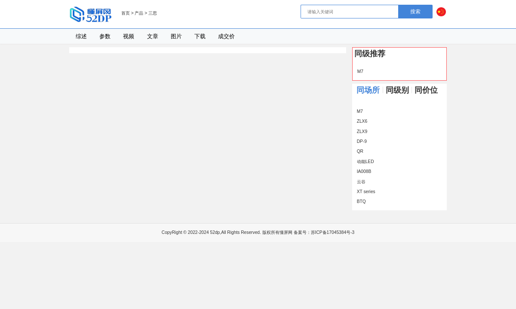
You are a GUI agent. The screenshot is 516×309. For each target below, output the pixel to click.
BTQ (360, 201)
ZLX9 (360, 131)
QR (358, 151)
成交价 (226, 36)
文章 (152, 36)
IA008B (362, 171)
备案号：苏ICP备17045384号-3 (324, 232)
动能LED (364, 161)
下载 (200, 36)
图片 (176, 36)
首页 (125, 13)
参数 (105, 36)
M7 (358, 71)
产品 (139, 13)
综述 (81, 36)
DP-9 (360, 141)
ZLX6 (360, 121)
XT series (364, 191)
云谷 (360, 181)
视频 (128, 36)
